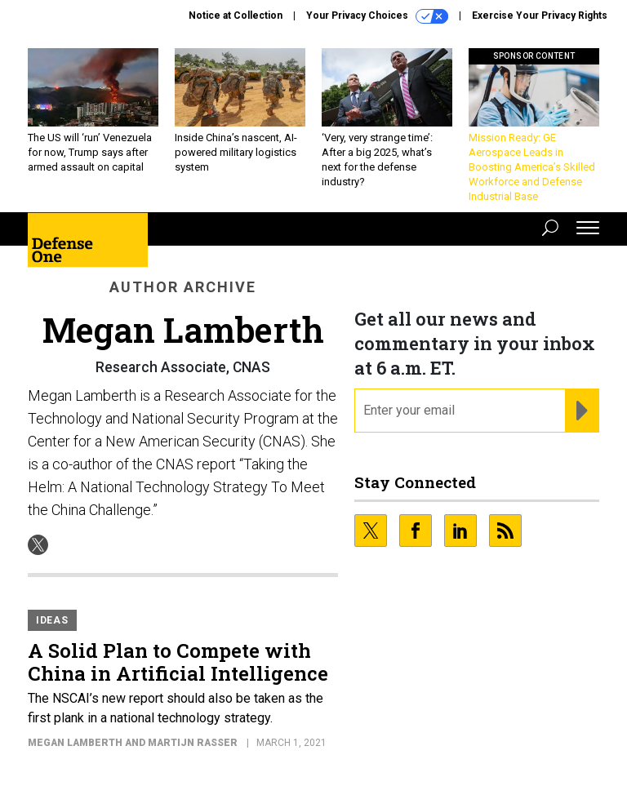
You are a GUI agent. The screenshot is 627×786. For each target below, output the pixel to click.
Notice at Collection (235, 15)
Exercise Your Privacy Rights (539, 15)
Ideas (52, 620)
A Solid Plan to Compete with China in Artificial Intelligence (178, 661)
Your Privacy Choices (377, 16)
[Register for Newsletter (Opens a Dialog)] (581, 410)
